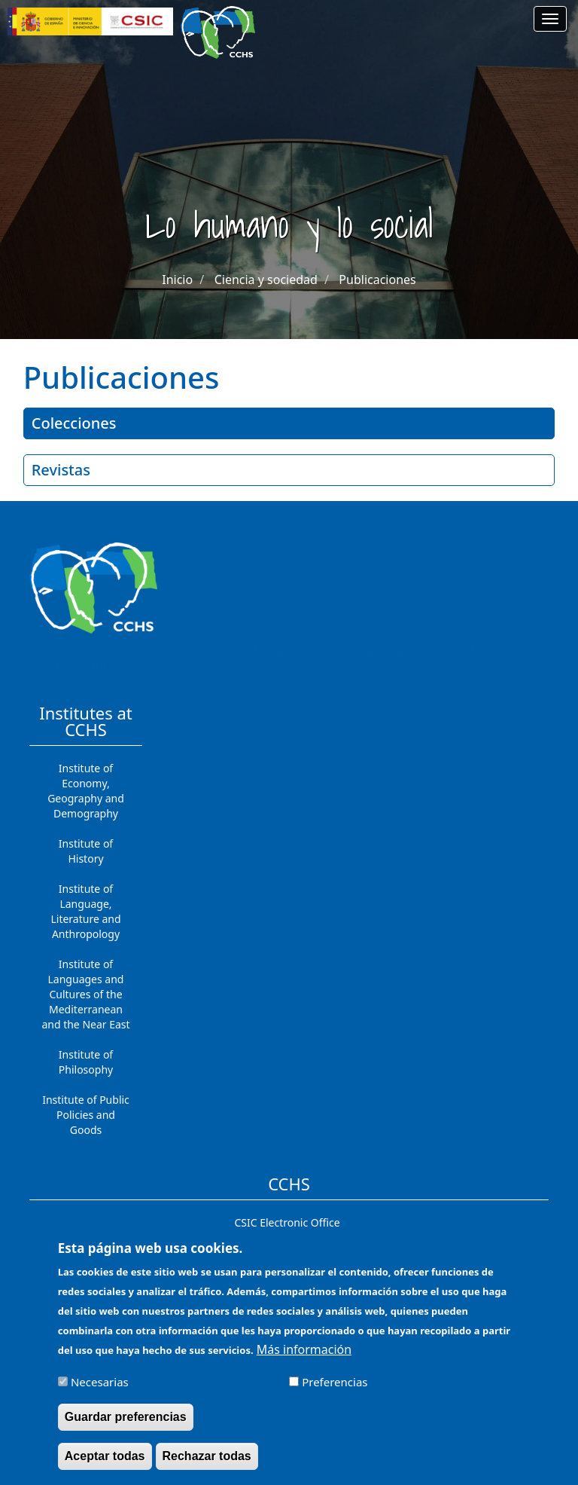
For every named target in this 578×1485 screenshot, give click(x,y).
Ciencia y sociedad (266, 279)
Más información (304, 1358)
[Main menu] (550, 19)
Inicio (177, 279)
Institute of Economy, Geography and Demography (85, 790)
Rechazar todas (207, 1465)
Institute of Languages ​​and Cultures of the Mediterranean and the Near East (85, 994)
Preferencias (334, 1390)
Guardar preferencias (126, 1425)
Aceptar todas (105, 1465)
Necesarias (100, 1390)
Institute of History (86, 851)
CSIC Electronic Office (286, 1222)
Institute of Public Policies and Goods (85, 1114)
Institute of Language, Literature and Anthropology (85, 911)
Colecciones (74, 423)
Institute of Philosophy (86, 1062)
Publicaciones (377, 279)
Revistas (61, 470)
